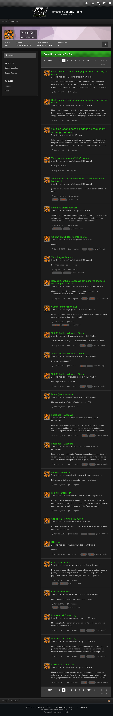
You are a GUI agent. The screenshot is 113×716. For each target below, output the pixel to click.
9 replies (71, 345)
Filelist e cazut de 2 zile (63, 664)
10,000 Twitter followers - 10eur (67, 333)
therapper (72, 565)
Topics (8, 86)
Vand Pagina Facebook (63, 257)
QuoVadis (72, 336)
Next (89, 61)
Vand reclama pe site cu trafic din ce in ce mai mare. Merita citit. (77, 179)
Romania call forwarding (63, 615)
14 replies (73, 298)
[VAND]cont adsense (62, 394)
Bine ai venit (86, 239)
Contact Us (73, 707)
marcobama (73, 618)
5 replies (73, 225)
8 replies (73, 269)
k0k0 (70, 521)
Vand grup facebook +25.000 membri (70, 158)
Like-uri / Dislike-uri (61, 472)
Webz (70, 210)
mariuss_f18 (73, 545)
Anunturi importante (93, 475)
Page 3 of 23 (104, 62)
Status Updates (11, 68)
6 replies (72, 554)
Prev (50, 61)
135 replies (74, 407)
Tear (70, 239)
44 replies (72, 682)
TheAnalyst (73, 418)
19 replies (73, 534)
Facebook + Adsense (62, 415)
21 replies (73, 435)
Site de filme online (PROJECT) (67, 518)
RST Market (86, 161)
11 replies (72, 92)
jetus (70, 161)
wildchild (72, 475)
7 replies (71, 170)
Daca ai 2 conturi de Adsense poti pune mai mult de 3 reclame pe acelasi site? (78, 282)
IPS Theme (30, 707)
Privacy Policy (61, 707)
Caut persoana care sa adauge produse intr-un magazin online (79, 72)
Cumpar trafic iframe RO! (64, 306)
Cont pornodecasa (60, 562)
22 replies (74, 196)
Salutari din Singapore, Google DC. (69, 236)
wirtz (70, 184)
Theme (50, 707)
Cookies (83, 707)
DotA (70, 260)
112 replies (73, 485)
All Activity (9, 55)
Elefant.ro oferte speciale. (64, 207)
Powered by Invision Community (56, 712)
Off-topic (88, 77)
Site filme (56, 542)
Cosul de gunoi (92, 565)
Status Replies (11, 73)
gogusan (72, 309)
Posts (7, 91)
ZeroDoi (55, 77)
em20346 (72, 397)
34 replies (73, 249)
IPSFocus (41, 707)
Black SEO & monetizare (92, 286)
